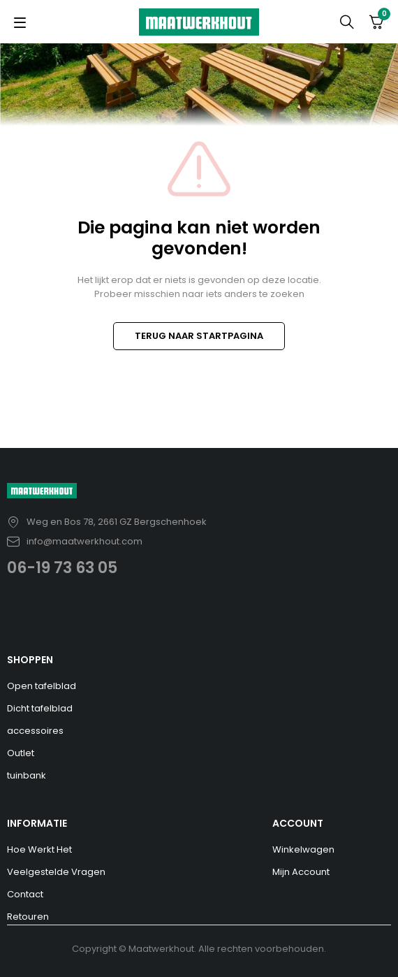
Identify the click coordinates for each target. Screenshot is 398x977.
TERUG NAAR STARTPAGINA (199, 335)
